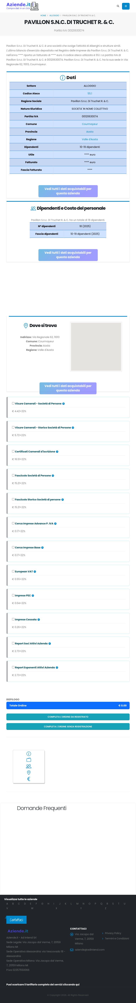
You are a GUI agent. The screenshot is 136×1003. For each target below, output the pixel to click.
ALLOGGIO (54, 15)
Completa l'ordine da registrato (68, 716)
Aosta (89, 131)
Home (43, 15)
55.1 (90, 93)
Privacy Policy (113, 933)
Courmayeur (90, 124)
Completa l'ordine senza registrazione (68, 726)
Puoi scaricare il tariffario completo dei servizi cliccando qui (44, 984)
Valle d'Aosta (90, 139)
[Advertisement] (68, 290)
